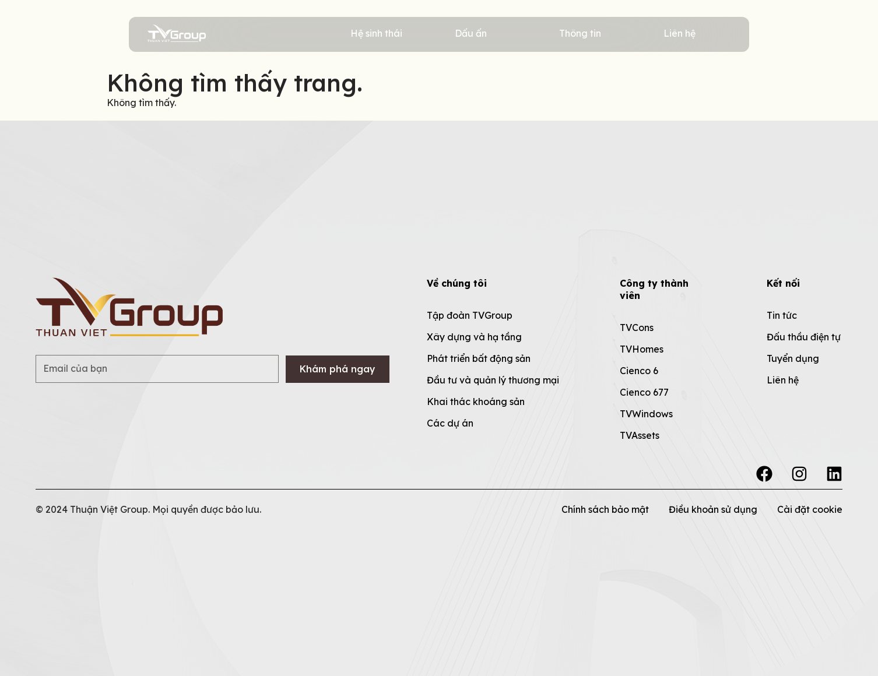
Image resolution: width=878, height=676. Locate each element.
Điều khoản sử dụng (713, 509)
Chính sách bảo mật (605, 509)
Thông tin (580, 33)
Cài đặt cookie (809, 509)
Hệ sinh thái (376, 33)
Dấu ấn (471, 33)
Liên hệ (679, 33)
